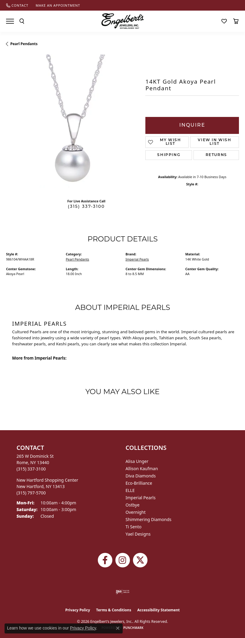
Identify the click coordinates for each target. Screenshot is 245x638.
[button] (22, 21)
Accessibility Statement (158, 610)
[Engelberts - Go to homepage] (122, 21)
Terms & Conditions (113, 610)
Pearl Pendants (24, 43)
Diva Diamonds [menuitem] (141, 476)
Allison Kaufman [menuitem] (142, 468)
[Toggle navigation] (10, 21)
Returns (216, 155)
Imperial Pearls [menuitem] (141, 497)
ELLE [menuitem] (130, 490)
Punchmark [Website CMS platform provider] (133, 628)
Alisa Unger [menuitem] (137, 461)
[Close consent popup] (118, 628)
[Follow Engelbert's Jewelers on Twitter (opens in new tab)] (140, 560)
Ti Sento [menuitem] (134, 527)
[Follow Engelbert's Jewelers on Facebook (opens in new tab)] (105, 560)
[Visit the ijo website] (122, 591)
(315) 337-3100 (86, 207)
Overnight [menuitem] (136, 512)
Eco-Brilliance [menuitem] (139, 483)
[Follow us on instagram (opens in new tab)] (122, 560)
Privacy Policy (77, 610)
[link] (17, 5)
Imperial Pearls (137, 259)
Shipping (168, 155)
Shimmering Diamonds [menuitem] (149, 519)
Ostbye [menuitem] (133, 505)
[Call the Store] (31, 469)
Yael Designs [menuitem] (138, 534)
